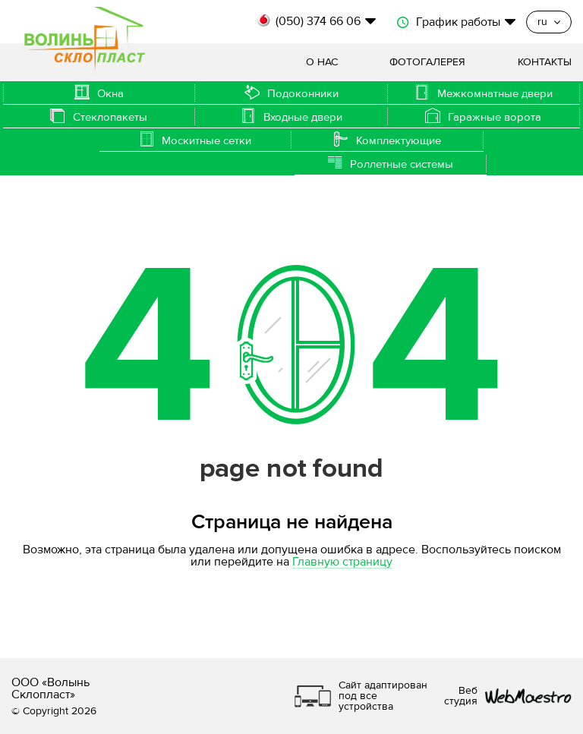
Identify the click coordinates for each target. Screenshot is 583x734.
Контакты (545, 62)
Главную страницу (342, 562)
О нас (322, 62)
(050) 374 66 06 (318, 21)
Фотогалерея (427, 62)
